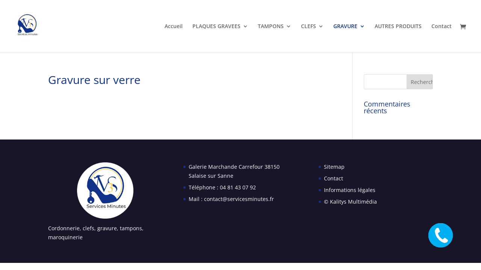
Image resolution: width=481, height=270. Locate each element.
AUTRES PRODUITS (398, 27)
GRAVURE (345, 27)
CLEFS (308, 27)
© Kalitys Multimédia (350, 201)
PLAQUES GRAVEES (216, 27)
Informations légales (349, 190)
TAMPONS (271, 27)
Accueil (174, 27)
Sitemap (334, 166)
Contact (441, 27)
